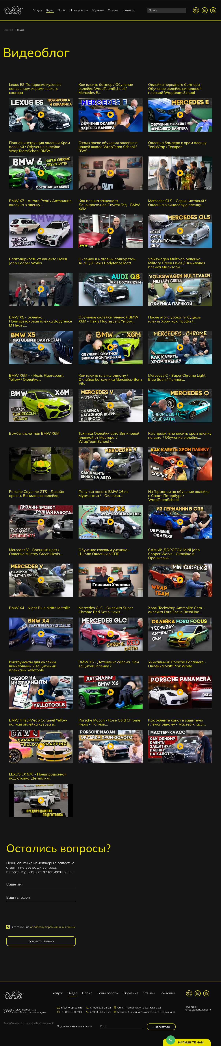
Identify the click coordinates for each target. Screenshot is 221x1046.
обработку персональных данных (52, 927)
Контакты (128, 10)
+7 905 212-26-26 (100, 1007)
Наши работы (79, 10)
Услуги (37, 10)
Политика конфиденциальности (198, 1008)
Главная (8, 29)
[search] (166, 10)
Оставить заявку (41, 941)
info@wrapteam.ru (72, 1007)
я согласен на (43, 927)
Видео (50, 10)
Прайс (62, 10)
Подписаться (161, 1026)
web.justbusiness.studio (40, 1023)
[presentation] (41, 914)
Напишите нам (191, 1042)
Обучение (98, 10)
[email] (121, 1026)
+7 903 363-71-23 (100, 1012)
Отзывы (113, 10)
